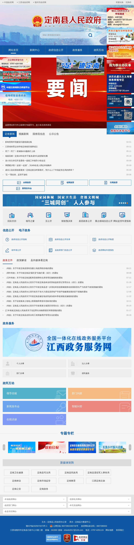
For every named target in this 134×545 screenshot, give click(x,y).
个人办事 (20, 363)
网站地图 (109, 530)
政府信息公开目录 (62, 239)
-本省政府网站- (10, 499)
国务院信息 (39, 134)
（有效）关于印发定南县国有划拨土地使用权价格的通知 (29, 268)
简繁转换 (119, 2)
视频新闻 (24, 134)
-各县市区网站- (10, 511)
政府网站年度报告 (106, 250)
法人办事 (85, 363)
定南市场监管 (43, 481)
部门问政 (77, 393)
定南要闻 (10, 134)
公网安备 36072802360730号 (65, 526)
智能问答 (77, 406)
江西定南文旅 (98, 481)
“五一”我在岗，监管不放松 (16, 175)
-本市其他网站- (75, 505)
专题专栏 (67, 433)
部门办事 (20, 373)
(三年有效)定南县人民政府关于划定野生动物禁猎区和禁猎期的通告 (33, 310)
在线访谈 (12, 419)
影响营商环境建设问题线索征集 (18, 142)
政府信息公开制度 (106, 239)
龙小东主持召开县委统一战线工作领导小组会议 (25, 161)
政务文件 (8, 260)
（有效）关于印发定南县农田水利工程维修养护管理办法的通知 (32, 315)
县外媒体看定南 (39, 260)
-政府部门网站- (10, 505)
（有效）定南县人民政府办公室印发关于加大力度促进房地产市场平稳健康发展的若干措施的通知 (46, 292)
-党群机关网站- (75, 499)
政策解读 (21, 260)
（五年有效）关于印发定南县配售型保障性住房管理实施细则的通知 (34, 278)
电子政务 (24, 230)
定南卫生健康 (16, 472)
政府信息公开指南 (19, 239)
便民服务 (85, 373)
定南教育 (71, 481)
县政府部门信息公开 (63, 250)
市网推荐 (113, 182)
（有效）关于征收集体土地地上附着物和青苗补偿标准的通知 (31, 301)
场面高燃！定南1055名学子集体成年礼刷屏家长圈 (26, 156)
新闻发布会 (27, 188)
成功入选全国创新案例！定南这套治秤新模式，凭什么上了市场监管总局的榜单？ (39, 170)
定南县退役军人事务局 (98, 472)
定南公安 (16, 489)
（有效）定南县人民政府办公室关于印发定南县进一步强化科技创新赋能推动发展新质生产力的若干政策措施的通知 (54, 287)
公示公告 (54, 134)
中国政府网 (9, 2)
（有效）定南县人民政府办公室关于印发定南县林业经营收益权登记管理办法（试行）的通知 (44, 282)
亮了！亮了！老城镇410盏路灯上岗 (20, 151)
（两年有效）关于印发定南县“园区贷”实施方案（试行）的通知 (31, 273)
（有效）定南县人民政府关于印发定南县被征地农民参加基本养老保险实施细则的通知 (41, 296)
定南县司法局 (43, 472)
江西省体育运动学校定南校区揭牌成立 (21, 146)
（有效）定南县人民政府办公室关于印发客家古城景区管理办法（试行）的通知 (38, 306)
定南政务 (43, 489)
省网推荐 (70, 182)
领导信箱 (12, 393)
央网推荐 (27, 182)
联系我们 (120, 530)
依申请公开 (16, 250)
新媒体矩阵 (67, 462)
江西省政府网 (24, 2)
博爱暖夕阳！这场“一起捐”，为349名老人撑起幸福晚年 (28, 165)
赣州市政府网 (40, 2)
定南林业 (16, 481)
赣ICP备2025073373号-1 (36, 526)
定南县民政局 (71, 472)
